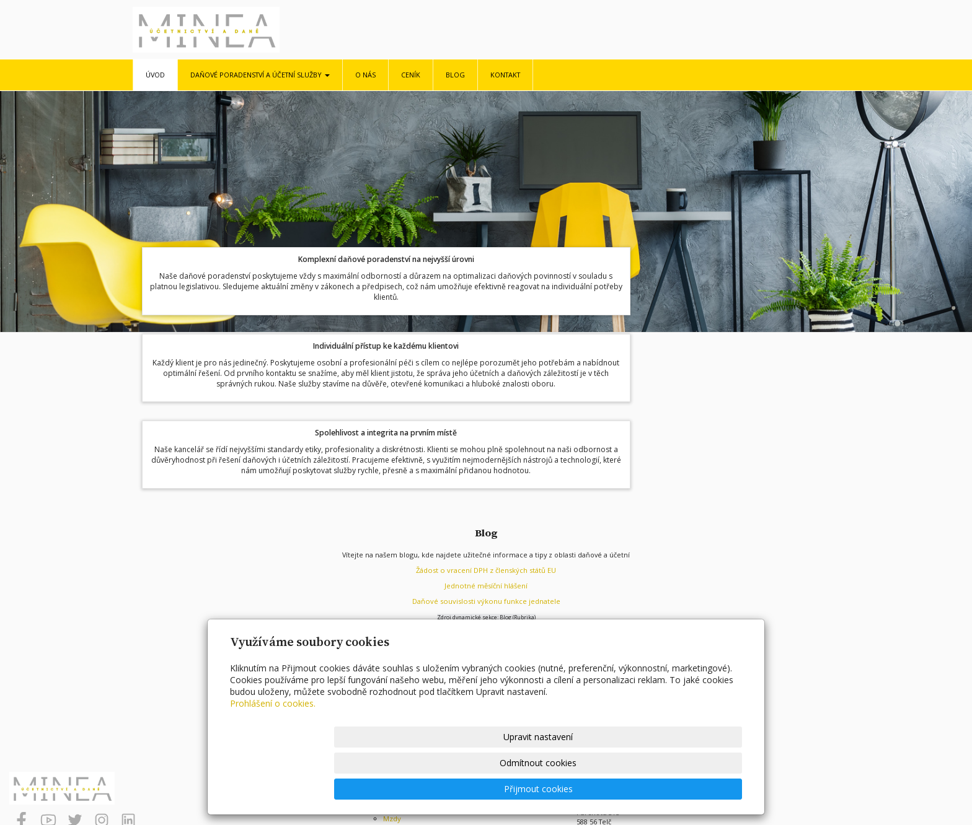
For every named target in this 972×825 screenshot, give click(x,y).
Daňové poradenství (416, 658)
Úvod (155, 74)
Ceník (410, 74)
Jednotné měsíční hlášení (486, 444)
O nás (365, 74)
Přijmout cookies (694, 789)
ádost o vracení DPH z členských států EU (488, 429)
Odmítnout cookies (593, 789)
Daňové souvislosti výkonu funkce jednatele (486, 460)
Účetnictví (399, 668)
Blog (455, 74)
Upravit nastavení (491, 789)
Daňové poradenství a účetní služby (260, 74)
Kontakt (505, 74)
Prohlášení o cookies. (273, 755)
